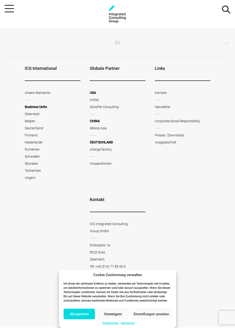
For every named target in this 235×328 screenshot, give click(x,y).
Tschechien (33, 171)
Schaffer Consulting (104, 107)
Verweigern (113, 314)
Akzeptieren (79, 314)
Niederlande (33, 143)
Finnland (31, 136)
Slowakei (31, 164)
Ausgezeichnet (165, 143)
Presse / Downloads (169, 136)
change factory (101, 150)
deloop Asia (98, 129)
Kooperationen (100, 164)
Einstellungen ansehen (151, 314)
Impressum (128, 323)
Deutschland (34, 129)
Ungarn (30, 178)
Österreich (32, 115)
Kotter (94, 100)
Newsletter (163, 107)
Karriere (160, 93)
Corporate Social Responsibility (177, 122)
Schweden (32, 157)
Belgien (30, 122)
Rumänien (32, 150)
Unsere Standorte (37, 93)
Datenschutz (111, 323)
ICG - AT (117, 14)
